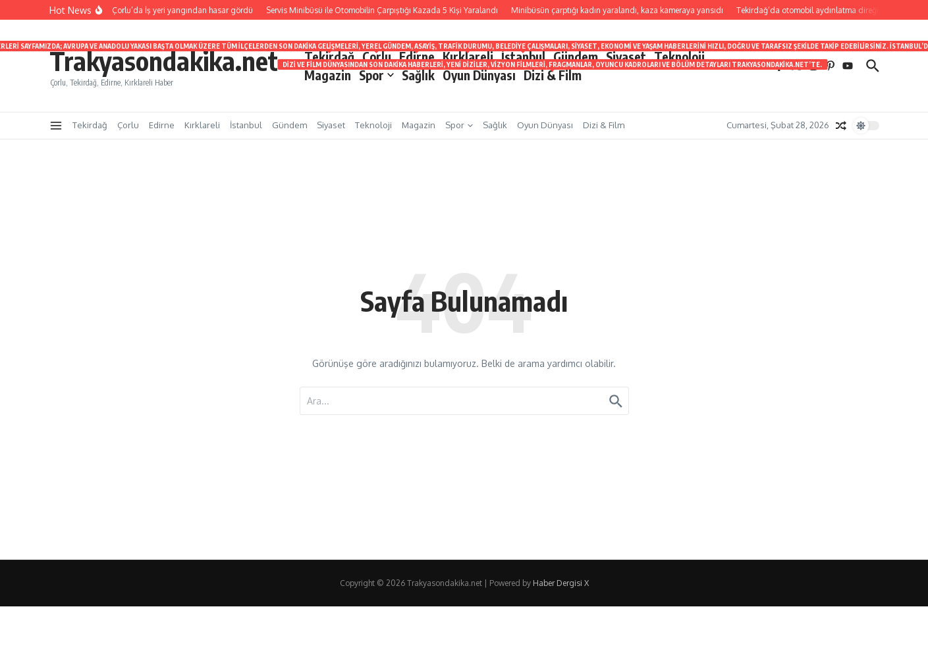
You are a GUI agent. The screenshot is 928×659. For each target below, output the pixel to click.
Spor (376, 75)
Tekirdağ (329, 55)
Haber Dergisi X (561, 583)
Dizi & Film (553, 74)
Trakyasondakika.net (163, 60)
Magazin (327, 75)
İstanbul (523, 55)
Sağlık (418, 75)
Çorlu (376, 55)
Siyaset (626, 56)
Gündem (575, 56)
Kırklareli (468, 55)
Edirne (417, 55)
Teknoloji (679, 56)
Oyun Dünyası (479, 75)
